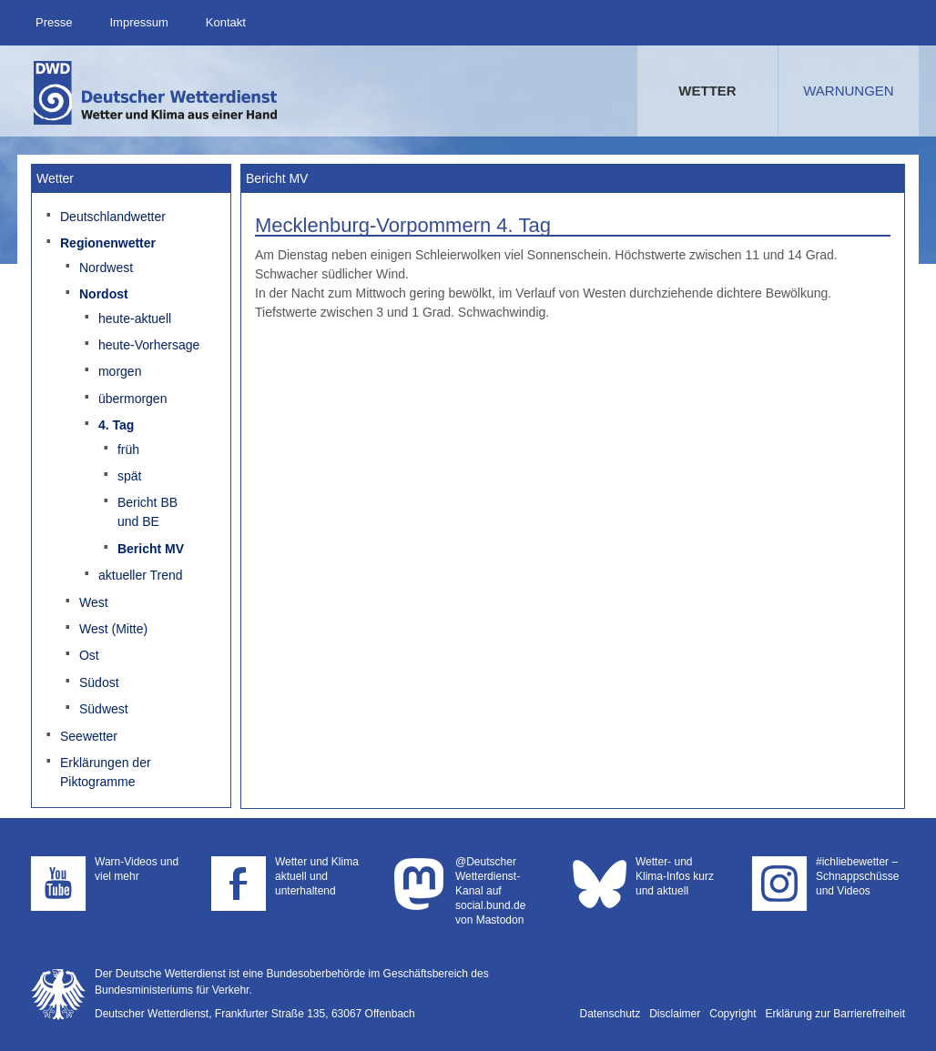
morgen (119, 371)
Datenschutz (610, 1013)
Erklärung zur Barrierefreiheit (835, 1013)
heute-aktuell (134, 318)
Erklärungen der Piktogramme (105, 772)
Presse (54, 22)
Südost (99, 682)
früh (128, 449)
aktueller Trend (140, 575)
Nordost (103, 294)
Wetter (707, 90)
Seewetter (88, 736)
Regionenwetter (108, 243)
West (93, 602)
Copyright (732, 1013)
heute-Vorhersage (148, 345)
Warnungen (848, 90)
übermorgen (133, 398)
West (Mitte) (113, 629)
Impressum (138, 22)
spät (129, 476)
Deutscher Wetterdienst (157, 93)
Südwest (103, 709)
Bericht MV (150, 548)
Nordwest (106, 267)
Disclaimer (674, 1013)
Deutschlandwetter (113, 216)
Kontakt (226, 22)
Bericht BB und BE (147, 512)
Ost (89, 655)
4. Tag (116, 425)
